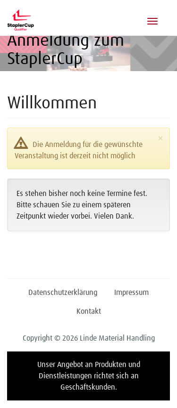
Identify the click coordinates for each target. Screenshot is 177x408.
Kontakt (88, 311)
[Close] (160, 139)
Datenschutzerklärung (62, 292)
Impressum (131, 292)
